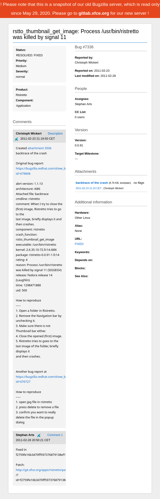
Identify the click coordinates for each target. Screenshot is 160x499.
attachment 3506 (39, 148)
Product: (22, 89)
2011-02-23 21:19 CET (89, 188)
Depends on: (84, 260)
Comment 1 (55, 435)
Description (55, 133)
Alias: (79, 225)
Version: (81, 140)
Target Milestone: (87, 153)
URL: (78, 239)
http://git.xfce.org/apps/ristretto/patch (43, 470)
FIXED (79, 244)
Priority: (21, 60)
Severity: (22, 71)
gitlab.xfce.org (94, 13)
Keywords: (82, 252)
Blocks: (80, 268)
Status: (21, 50)
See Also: (81, 276)
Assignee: (82, 99)
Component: (24, 100)
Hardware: (82, 212)
